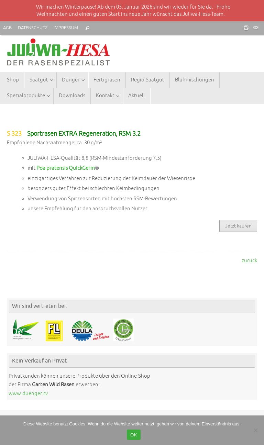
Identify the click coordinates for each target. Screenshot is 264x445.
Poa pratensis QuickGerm (65, 168)
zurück (249, 260)
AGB (7, 28)
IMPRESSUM (66, 28)
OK (133, 434)
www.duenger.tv (28, 393)
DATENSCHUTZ (32, 28)
